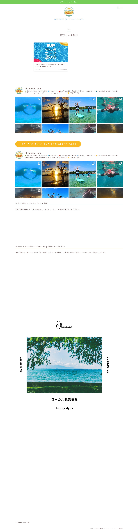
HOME (18, 522)
